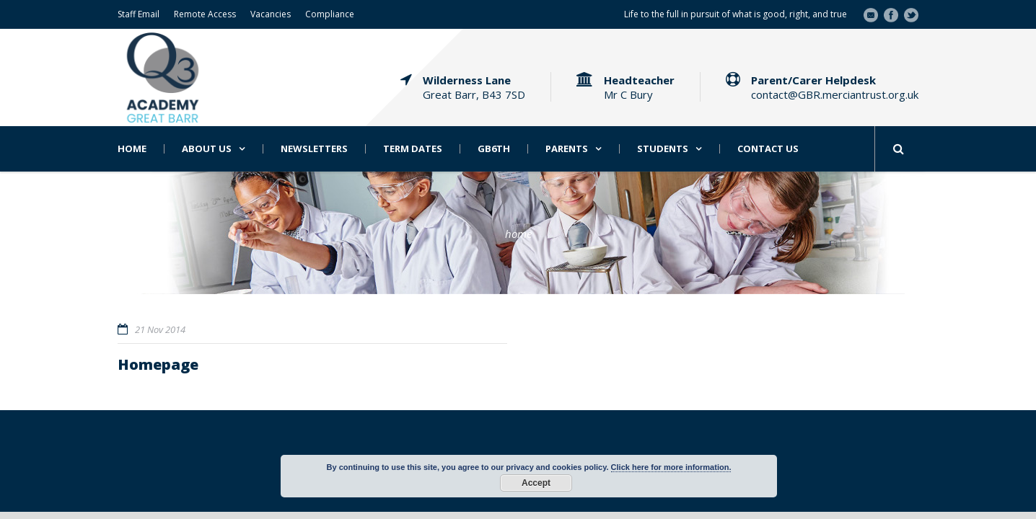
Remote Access (205, 14)
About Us (207, 149)
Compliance (329, 14)
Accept (536, 483)
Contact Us (768, 149)
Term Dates (412, 149)
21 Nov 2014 (160, 329)
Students (662, 149)
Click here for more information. (671, 467)
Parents (566, 149)
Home (132, 149)
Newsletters (314, 149)
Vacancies (270, 14)
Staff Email (138, 14)
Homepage (158, 364)
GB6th (494, 149)
